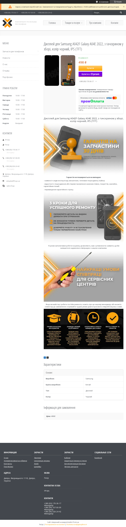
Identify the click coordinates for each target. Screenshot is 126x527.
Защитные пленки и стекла (75, 461)
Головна (52, 22)
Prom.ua (76, 522)
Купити (90, 68)
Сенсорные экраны (42, 461)
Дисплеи (37, 458)
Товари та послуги (72, 22)
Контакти (114, 22)
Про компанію (95, 22)
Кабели (67, 458)
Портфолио (8, 77)
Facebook (98, 458)
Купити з (90, 74)
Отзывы (6, 71)
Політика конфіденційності (76, 524)
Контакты (8, 463)
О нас (5, 64)
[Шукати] (120, 12)
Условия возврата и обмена (15, 461)
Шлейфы (37, 466)
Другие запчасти (71, 466)
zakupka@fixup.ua (13, 181)
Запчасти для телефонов (13, 51)
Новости (6, 58)
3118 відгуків (103, 2)
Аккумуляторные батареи (75, 463)
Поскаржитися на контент (55, 524)
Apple (36, 463)
